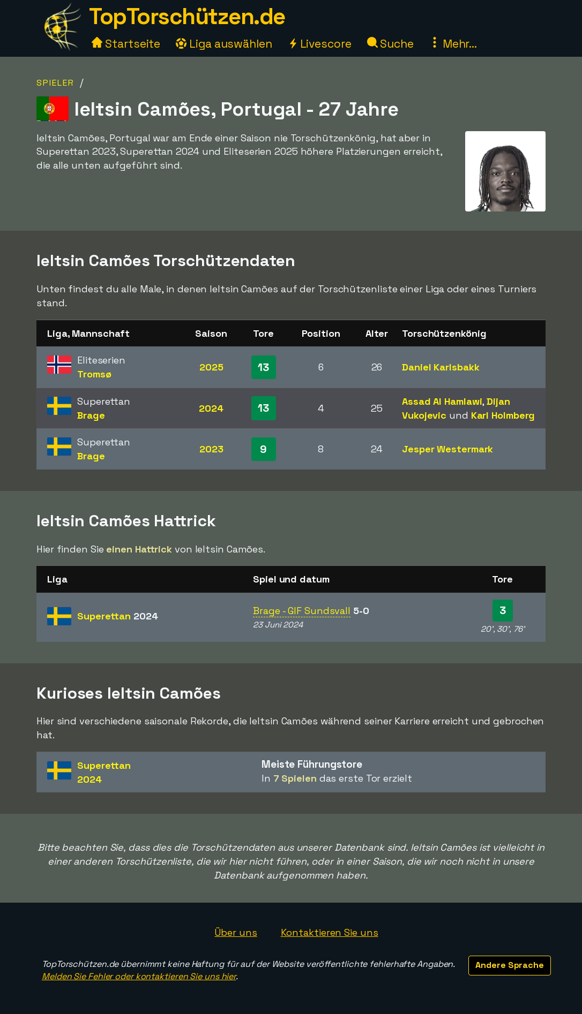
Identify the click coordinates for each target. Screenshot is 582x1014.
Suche (390, 43)
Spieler (55, 82)
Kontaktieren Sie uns (329, 932)
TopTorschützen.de (187, 16)
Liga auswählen (224, 43)
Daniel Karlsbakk (440, 367)
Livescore (320, 43)
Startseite (126, 43)
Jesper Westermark (447, 449)
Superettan (117, 616)
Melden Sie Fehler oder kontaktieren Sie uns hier (139, 976)
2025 (211, 367)
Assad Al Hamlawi (442, 401)
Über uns (235, 932)
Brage (91, 415)
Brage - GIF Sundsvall (301, 610)
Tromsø (94, 374)
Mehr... (453, 43)
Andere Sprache (509, 965)
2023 (211, 449)
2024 (211, 408)
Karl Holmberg (503, 415)
